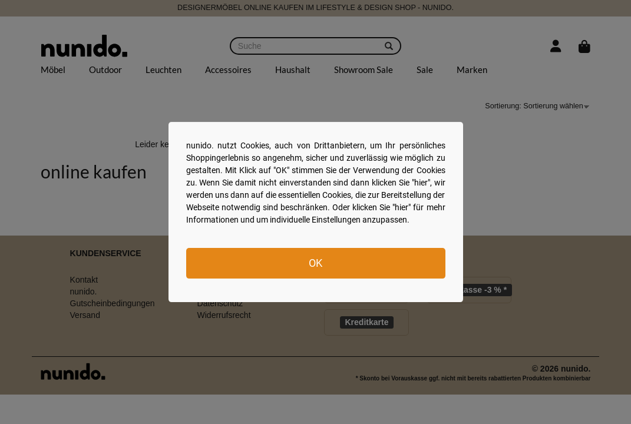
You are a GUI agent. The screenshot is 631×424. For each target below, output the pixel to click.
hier (421, 182)
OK (315, 263)
